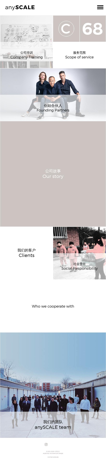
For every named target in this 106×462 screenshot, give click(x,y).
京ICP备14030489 (53, 457)
